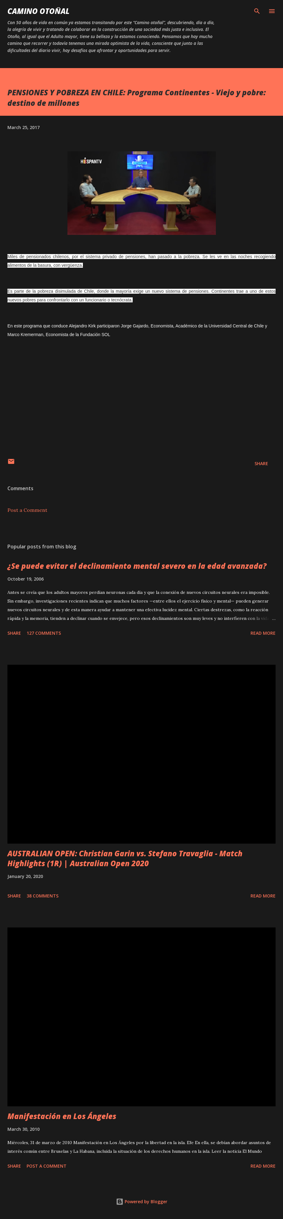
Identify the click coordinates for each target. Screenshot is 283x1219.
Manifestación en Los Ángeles (61, 1116)
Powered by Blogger (141, 1201)
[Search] (257, 11)
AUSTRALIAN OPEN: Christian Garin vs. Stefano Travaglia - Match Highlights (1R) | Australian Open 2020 (124, 858)
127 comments (44, 633)
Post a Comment (27, 510)
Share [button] (261, 463)
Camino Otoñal (38, 11)
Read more (263, 633)
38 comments (42, 896)
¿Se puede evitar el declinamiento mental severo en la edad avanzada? (137, 566)
